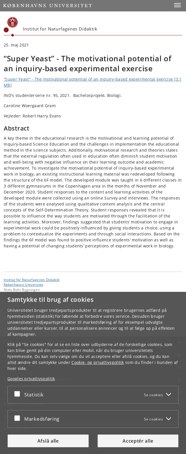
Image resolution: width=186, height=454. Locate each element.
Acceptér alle (138, 441)
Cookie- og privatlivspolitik (97, 362)
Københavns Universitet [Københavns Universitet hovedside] (23, 284)
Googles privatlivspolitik (31, 378)
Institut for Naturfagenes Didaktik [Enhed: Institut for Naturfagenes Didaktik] (31, 279)
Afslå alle (48, 441)
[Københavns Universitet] (11, 26)
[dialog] (93, 373)
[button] (177, 5)
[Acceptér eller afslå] (18, 393)
